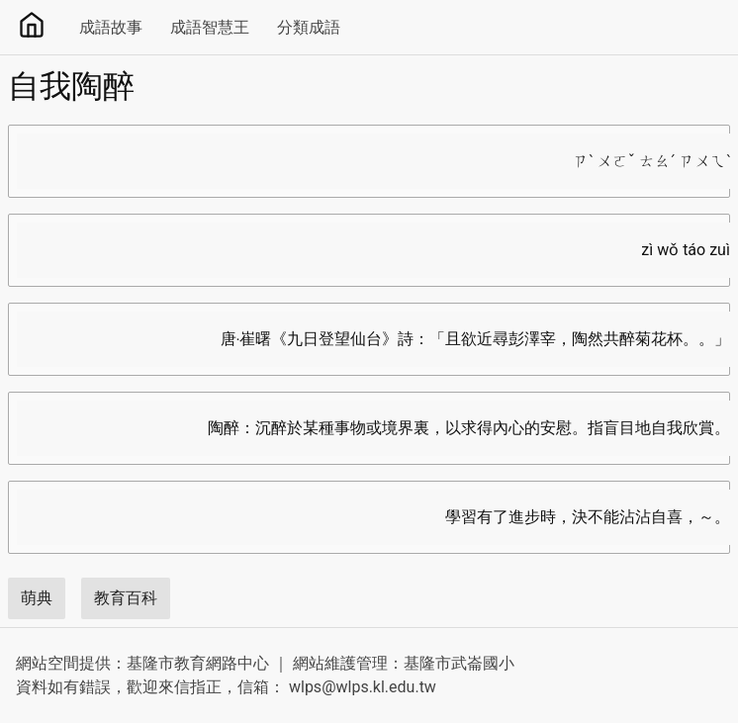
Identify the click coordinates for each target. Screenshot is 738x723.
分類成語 (308, 27)
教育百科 (125, 597)
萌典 (36, 597)
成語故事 (110, 27)
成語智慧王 (209, 27)
